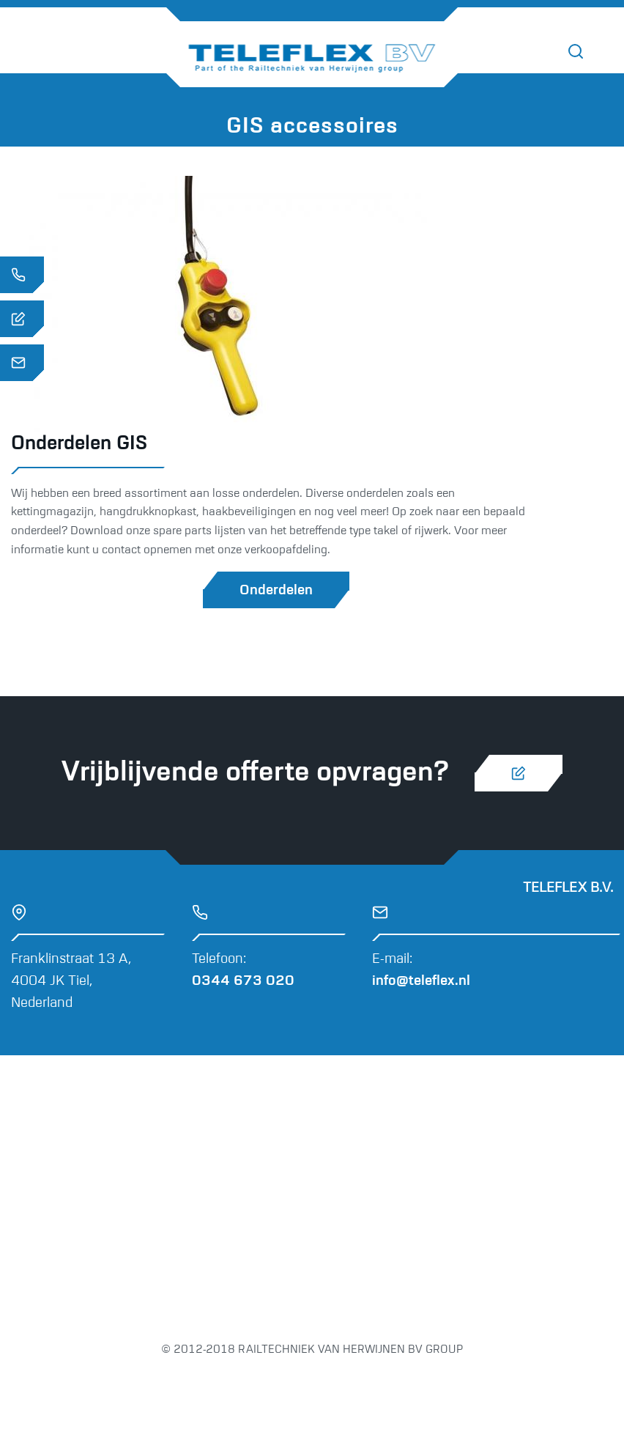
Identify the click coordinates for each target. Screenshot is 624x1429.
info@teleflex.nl (421, 981)
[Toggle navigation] (608, 52)
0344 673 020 (243, 981)
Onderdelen (276, 590)
